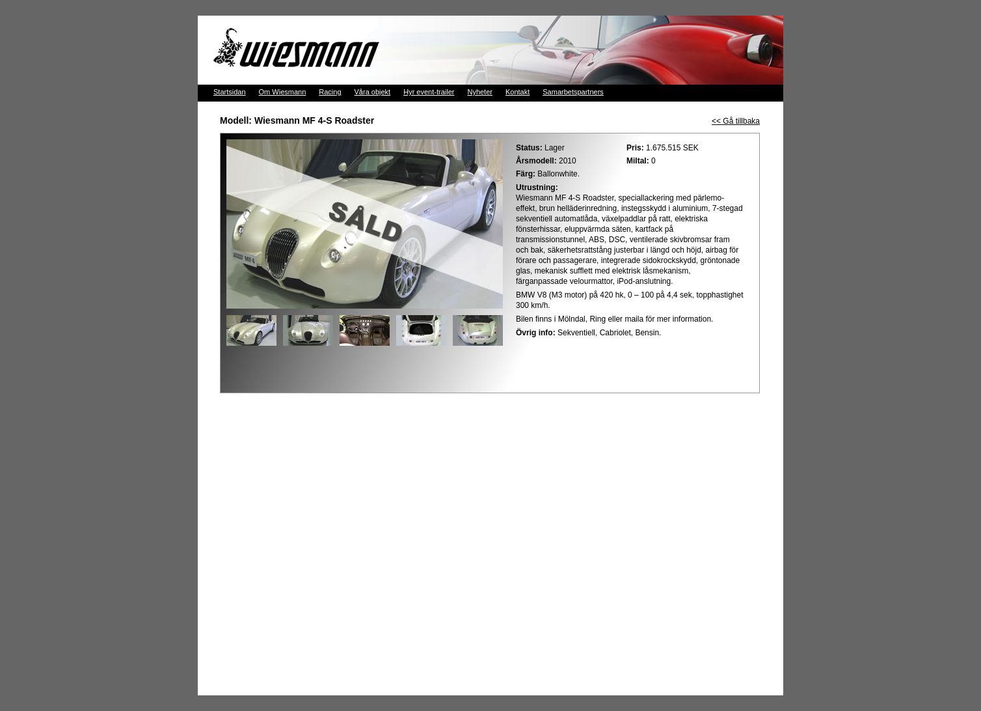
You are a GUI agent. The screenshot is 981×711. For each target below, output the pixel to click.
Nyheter (479, 92)
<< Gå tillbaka (736, 121)
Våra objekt (373, 92)
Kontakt (517, 92)
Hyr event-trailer (428, 92)
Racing (330, 92)
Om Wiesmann (282, 92)
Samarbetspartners (573, 92)
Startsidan (229, 92)
